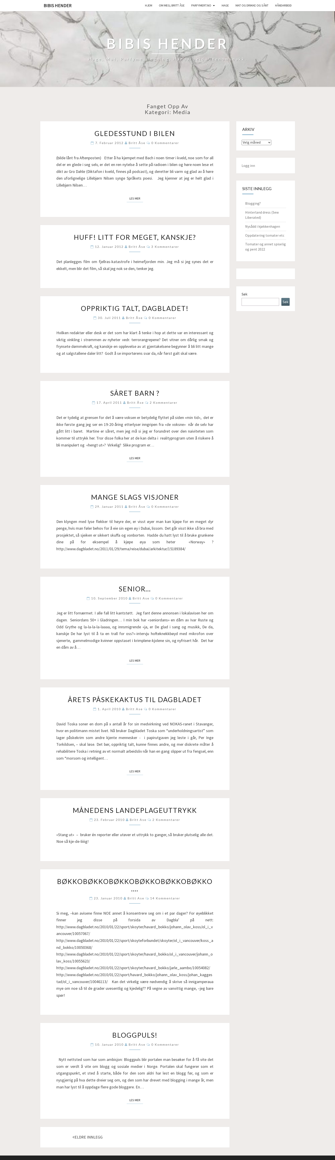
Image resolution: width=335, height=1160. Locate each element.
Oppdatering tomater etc (264, 235)
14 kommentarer (165, 898)
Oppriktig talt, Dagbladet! (135, 308)
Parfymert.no (201, 5)
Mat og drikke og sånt (252, 5)
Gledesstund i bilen (135, 133)
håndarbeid (283, 5)
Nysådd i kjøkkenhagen (262, 226)
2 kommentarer (163, 402)
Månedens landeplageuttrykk (135, 810)
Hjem (148, 5)
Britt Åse (137, 143)
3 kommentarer (165, 247)
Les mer (136, 198)
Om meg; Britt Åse (172, 5)
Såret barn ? (135, 393)
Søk (244, 294)
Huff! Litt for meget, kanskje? (135, 237)
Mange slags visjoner (135, 497)
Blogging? (253, 203)
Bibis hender (58, 5)
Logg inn (248, 165)
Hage (225, 5)
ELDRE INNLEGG (87, 1137)
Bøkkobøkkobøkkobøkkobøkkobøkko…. (135, 885)
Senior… (135, 589)
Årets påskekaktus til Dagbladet (135, 699)
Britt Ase (141, 598)
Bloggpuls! (135, 1035)
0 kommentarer (165, 143)
